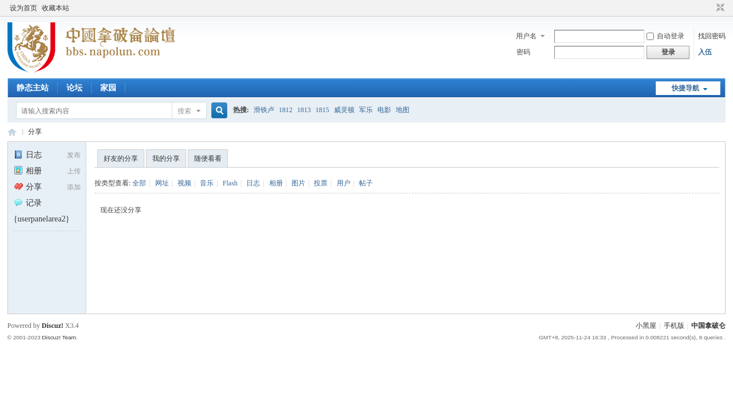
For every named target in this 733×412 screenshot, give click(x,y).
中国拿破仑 (708, 326)
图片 (298, 183)
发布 (74, 155)
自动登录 (665, 36)
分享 (35, 132)
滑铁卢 (264, 110)
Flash (230, 183)
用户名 (526, 36)
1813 (304, 110)
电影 (384, 110)
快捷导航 (685, 88)
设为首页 (23, 8)
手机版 (674, 326)
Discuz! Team (59, 337)
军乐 (366, 110)
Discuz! (53, 326)
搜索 (184, 111)
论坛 (74, 88)
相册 (28, 171)
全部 (139, 183)
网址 (162, 183)
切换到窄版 (719, 8)
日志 (28, 154)
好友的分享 (121, 158)
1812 (286, 110)
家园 (108, 88)
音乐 (207, 183)
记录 (28, 203)
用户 (343, 183)
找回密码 (712, 36)
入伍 (705, 52)
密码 (523, 52)
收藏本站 (55, 8)
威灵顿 (344, 110)
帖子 (366, 183)
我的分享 (166, 158)
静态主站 (33, 88)
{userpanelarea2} (41, 219)
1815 (322, 110)
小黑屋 (646, 326)
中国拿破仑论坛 (12, 132)
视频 (184, 183)
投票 (321, 183)
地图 (402, 110)
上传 (74, 171)
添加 (74, 187)
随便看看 (208, 158)
